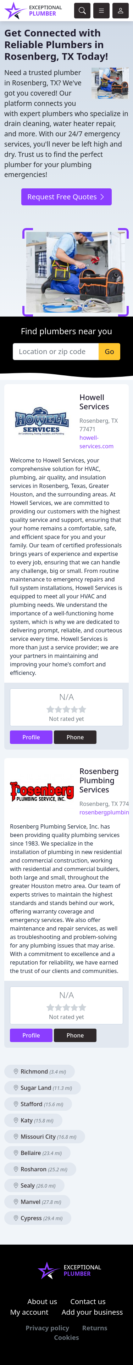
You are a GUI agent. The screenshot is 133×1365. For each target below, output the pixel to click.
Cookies (66, 1337)
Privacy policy (47, 1328)
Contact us (88, 1301)
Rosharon (40, 1169)
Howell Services (94, 401)
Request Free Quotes (66, 196)
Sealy (34, 1185)
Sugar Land (42, 1088)
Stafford (38, 1104)
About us (42, 1301)
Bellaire (37, 1153)
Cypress (37, 1218)
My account (29, 1312)
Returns (94, 1328)
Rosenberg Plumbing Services (99, 780)
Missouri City (44, 1137)
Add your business (92, 1312)
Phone (75, 737)
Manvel (37, 1202)
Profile (31, 737)
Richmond (39, 1071)
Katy (33, 1120)
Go (109, 351)
